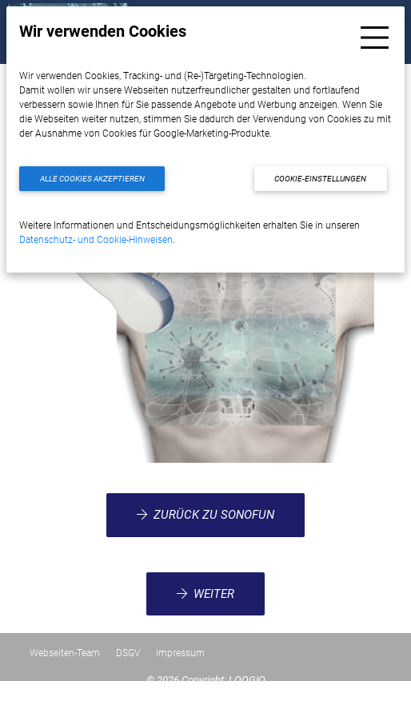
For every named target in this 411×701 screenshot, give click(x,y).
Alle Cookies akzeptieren (92, 178)
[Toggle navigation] (374, 37)
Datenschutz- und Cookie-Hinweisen (96, 239)
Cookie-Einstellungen (320, 178)
